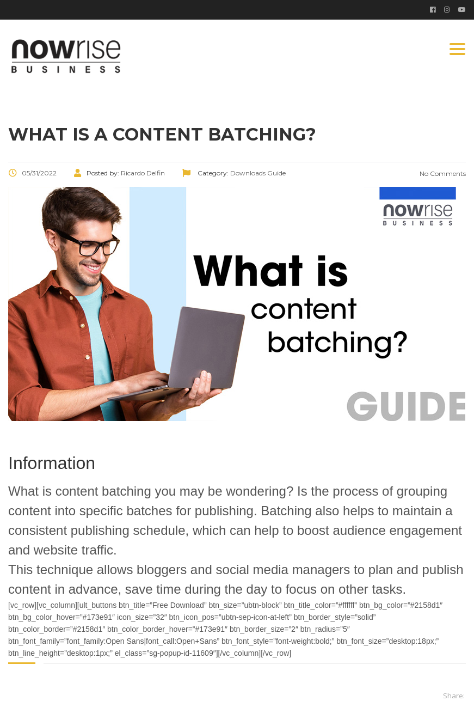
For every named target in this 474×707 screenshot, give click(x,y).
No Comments (442, 173)
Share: (454, 695)
